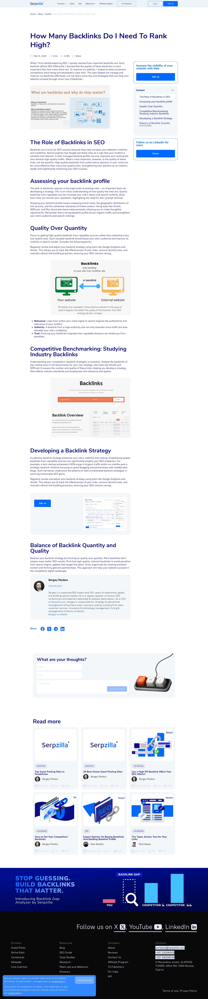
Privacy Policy (188, 990)
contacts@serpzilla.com (170, 947)
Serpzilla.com (58, 601)
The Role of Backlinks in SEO (154, 96)
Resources (90, 4)
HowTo (48, 14)
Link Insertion (19, 966)
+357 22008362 (164, 952)
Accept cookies (84, 980)
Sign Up (170, 4)
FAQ (80, 4)
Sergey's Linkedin (58, 614)
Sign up (155, 76)
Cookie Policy (58, 981)
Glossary (65, 971)
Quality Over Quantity (150, 106)
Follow (155, 153)
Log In (155, 4)
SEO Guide (66, 952)
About (72, 4)
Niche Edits (18, 952)
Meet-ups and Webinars (74, 966)
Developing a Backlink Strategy (155, 118)
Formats (61, 4)
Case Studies (67, 957)
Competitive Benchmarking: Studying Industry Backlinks (154, 112)
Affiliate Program (106, 4)
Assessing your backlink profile (155, 101)
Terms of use (170, 990)
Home (33, 14)
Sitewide (16, 962)
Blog (40, 14)
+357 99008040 (165, 957)
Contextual (17, 957)
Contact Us (114, 957)
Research (65, 962)
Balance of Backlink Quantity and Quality (154, 124)
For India (113, 971)
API (110, 976)
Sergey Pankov (58, 580)
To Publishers (127, 4)
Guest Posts (18, 947)
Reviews (113, 952)
